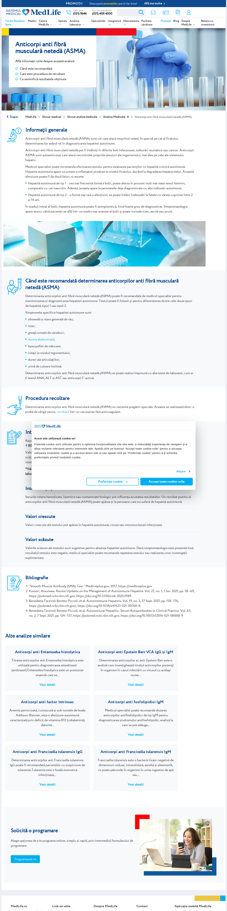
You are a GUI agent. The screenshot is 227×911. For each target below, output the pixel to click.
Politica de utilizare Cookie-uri (30, 873)
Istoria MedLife (103, 893)
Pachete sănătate (146, 23)
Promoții (166, 21)
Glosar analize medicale (82, 117)
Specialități (98, 21)
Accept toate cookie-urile (166, 481)
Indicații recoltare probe (67, 898)
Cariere (140, 879)
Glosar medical (51, 117)
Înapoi (14, 117)
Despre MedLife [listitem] (186, 23)
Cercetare (100, 883)
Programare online (207, 12)
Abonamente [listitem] (131, 21)
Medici (32, 21)
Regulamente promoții (25, 898)
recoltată (63, 412)
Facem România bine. (15, 23)
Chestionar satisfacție (149, 884)
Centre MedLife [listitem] (44, 23)
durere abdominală (41, 339)
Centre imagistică (63, 873)
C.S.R (97, 888)
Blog (176, 21)
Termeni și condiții (22, 888)
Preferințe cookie (113, 481)
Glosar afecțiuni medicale (68, 903)
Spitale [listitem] (62, 21)
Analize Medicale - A (116, 117)
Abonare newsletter (64, 908)
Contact (141, 889)
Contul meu (188, 12)
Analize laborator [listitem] (76, 23)
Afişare (181, 471)
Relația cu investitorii (207, 23)
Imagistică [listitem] (114, 21)
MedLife (30, 117)
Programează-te (25, 820)
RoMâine (99, 898)
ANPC (15, 878)
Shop (164, 12)
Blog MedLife (102, 903)
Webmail (16, 883)
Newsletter (151, 12)
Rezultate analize (177, 12)
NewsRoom (101, 878)
